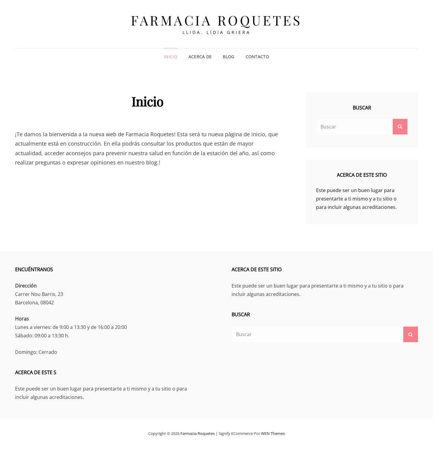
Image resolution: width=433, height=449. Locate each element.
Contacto (257, 56)
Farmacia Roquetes (216, 20)
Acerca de (200, 56)
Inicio (170, 56)
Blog (228, 56)
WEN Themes (273, 433)
